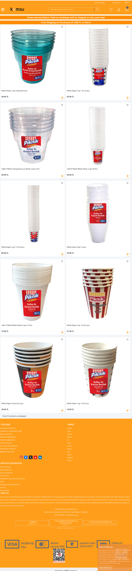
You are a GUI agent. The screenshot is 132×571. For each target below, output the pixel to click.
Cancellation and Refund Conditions (12, 479)
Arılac (69, 443)
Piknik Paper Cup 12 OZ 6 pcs (78, 325)
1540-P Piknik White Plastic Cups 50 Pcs (82, 168)
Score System (4, 491)
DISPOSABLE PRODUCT (8, 449)
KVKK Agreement (6, 470)
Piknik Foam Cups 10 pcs (76, 246)
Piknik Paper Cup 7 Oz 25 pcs (78, 90)
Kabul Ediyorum (105, 567)
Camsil (69, 428)
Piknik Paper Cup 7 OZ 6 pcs (78, 403)
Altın (68, 451)
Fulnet (69, 460)
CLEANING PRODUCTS (8, 428)
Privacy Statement (6, 473)
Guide (2, 482)
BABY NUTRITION (6, 434)
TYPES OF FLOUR (6, 443)
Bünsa (69, 449)
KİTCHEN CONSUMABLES (9, 446)
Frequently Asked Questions (10, 485)
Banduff (70, 457)
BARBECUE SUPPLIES (7, 451)
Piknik (69, 454)
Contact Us (116, 2)
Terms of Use (4, 476)
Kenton (69, 446)
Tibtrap (69, 434)
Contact (3, 488)
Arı (68, 440)
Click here (112, 561)
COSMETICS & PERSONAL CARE (11, 431)
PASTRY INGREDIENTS (7, 440)
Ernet (69, 431)
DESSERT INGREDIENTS (8, 437)
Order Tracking (99, 2)
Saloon (69, 437)
